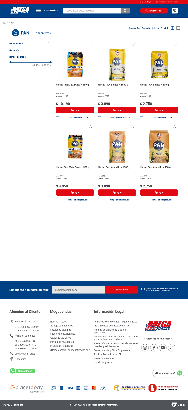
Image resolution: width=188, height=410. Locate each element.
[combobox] (96, 10)
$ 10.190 (45, 65)
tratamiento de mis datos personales (164, 288)
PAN (12, 23)
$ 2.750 (36, 65)
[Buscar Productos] (125, 10)
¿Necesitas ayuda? (165, 373)
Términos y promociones (169, 2)
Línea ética (20, 359)
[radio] (172, 28)
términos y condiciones (162, 290)
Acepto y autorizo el (162, 289)
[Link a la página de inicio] (5, 23)
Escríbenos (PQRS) (25, 353)
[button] (30, 43)
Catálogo (147, 2)
